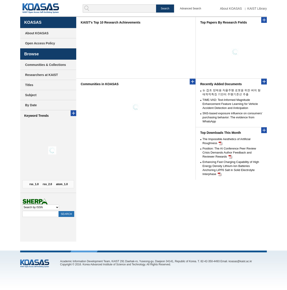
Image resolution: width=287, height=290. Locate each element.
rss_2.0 (47, 184)
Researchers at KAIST (41, 75)
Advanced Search (190, 8)
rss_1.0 (34, 184)
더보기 (264, 81)
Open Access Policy (40, 43)
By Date (31, 105)
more (73, 113)
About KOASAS (231, 8)
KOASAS (40, 8)
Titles (29, 85)
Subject (31, 95)
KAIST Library (257, 8)
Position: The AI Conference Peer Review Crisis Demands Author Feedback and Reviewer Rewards (229, 152)
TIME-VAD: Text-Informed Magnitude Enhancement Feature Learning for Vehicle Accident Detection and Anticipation (230, 104)
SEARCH (66, 214)
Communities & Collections (45, 65)
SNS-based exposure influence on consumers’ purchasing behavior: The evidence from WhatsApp (232, 117)
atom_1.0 (62, 184)
